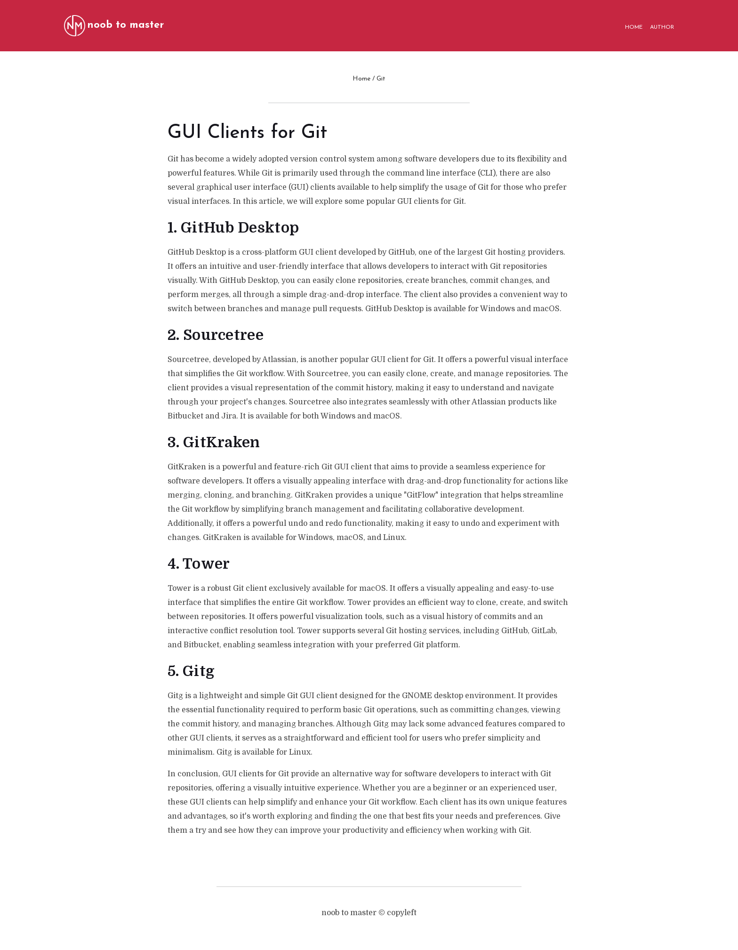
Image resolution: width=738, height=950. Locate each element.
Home (361, 78)
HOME (633, 27)
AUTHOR (662, 27)
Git (381, 78)
